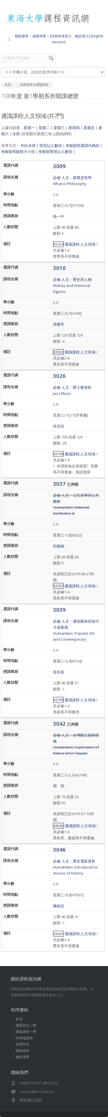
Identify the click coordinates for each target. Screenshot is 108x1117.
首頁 (19, 1019)
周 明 (58, 785)
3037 (60, 483)
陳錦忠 (58, 905)
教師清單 (22, 1056)
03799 (58, 699)
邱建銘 (58, 546)
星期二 (44, 127)
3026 (59, 375)
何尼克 (58, 426)
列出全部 (28, 145)
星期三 (59, 127)
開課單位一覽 (26, 1025)
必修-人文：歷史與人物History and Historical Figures (72, 285)
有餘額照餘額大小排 (18, 151)
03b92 (58, 825)
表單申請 (22, 1044)
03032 (58, 352)
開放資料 (22, 1050)
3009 (59, 166)
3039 (59, 609)
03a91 (58, 933)
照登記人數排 (50, 145)
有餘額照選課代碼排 (82, 145)
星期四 (74, 127)
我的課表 (22, 36)
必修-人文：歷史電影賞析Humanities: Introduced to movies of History (75, 867)
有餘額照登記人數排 (55, 151)
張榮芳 (58, 324)
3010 (59, 267)
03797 (58, 585)
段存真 (58, 672)
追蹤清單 (39, 36)
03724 (58, 244)
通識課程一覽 (26, 1031)
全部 (16, 133)
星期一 (29, 127)
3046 (59, 849)
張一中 (58, 216)
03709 (58, 453)
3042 (60, 723)
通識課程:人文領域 (80, 244)
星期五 (89, 127)
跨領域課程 (24, 1038)
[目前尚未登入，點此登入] (70, 36)
